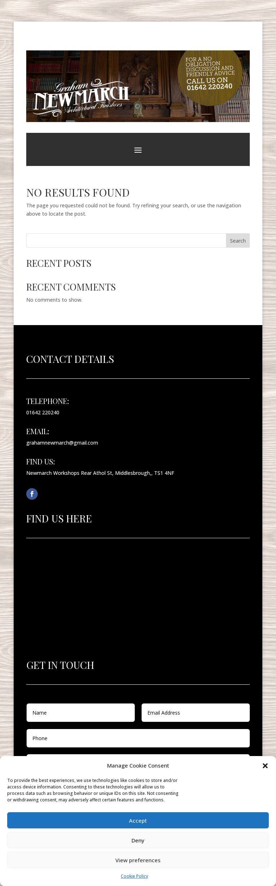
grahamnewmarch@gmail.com (62, 442)
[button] (265, 765)
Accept (138, 820)
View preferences (138, 860)
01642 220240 (42, 412)
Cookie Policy (134, 876)
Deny (138, 840)
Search (238, 240)
